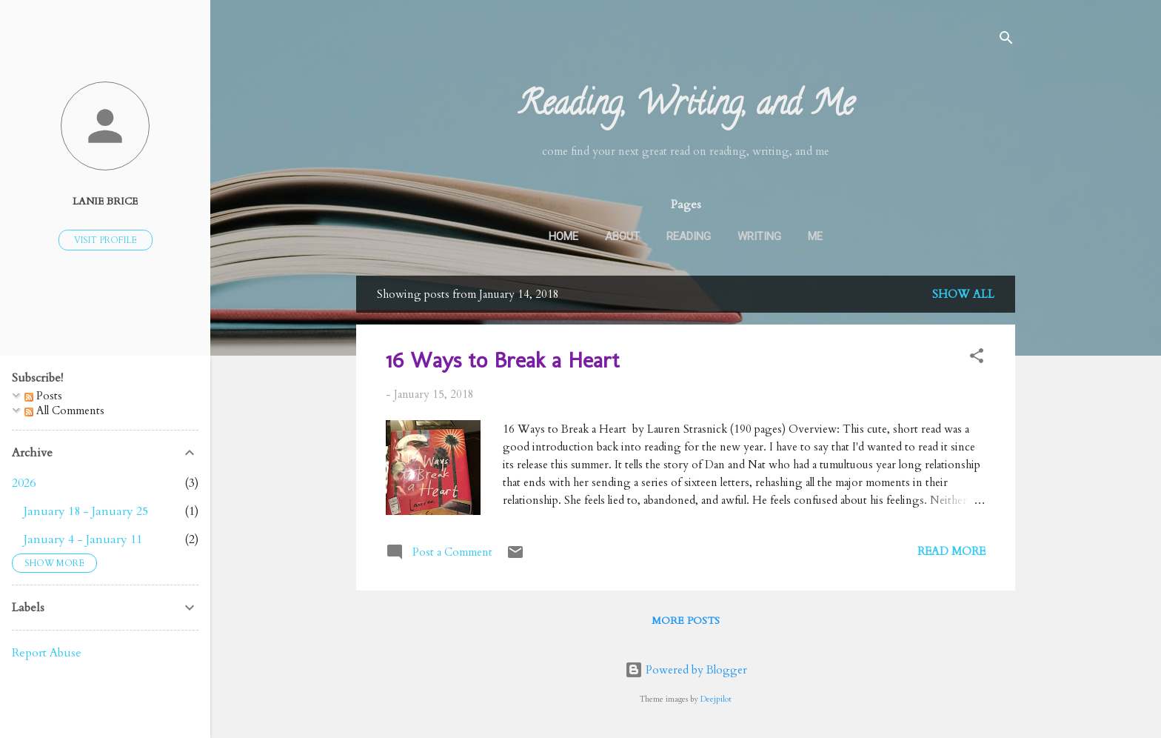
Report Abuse (46, 653)
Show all (963, 294)
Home (563, 236)
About (622, 236)
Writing (759, 236)
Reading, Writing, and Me (686, 107)
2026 (24, 483)
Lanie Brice (105, 201)
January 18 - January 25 (86, 511)
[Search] (1006, 40)
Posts (43, 395)
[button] (977, 358)
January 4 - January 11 (83, 539)
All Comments (64, 410)
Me (815, 236)
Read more (951, 551)
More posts (686, 621)
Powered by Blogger (686, 669)
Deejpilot (716, 699)
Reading (688, 236)
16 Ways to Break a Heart (503, 360)
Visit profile (105, 240)
